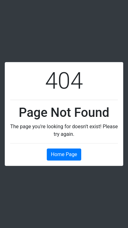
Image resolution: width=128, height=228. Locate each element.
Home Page (64, 154)
